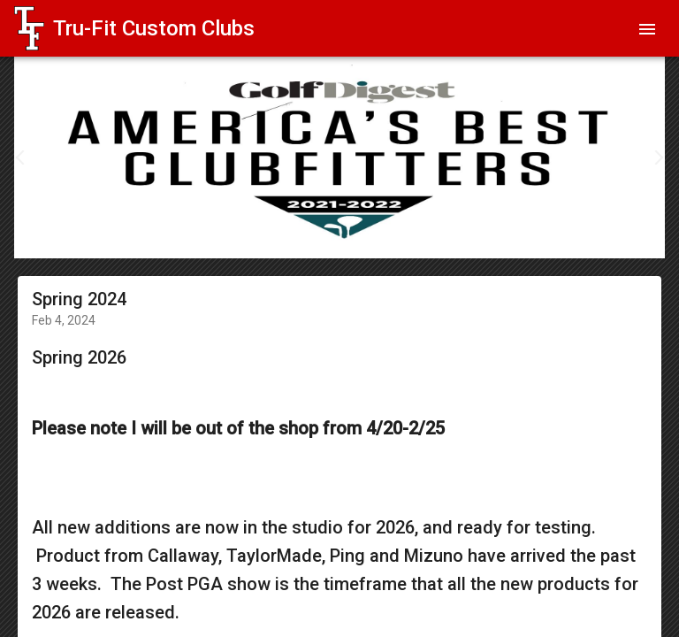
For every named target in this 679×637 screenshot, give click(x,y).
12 (366, 236)
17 (454, 236)
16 (437, 236)
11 (348, 236)
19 (490, 236)
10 (331, 236)
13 (384, 236)
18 (472, 236)
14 (401, 236)
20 (507, 236)
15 (419, 236)
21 (525, 236)
